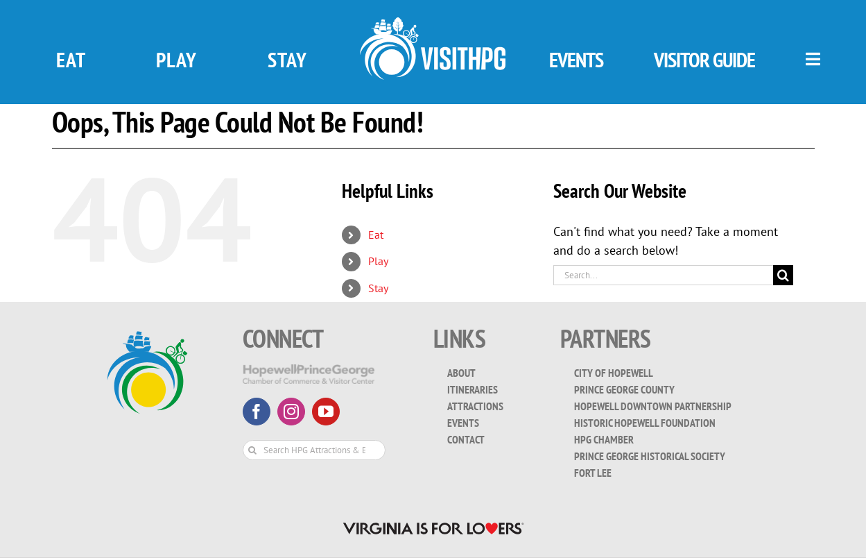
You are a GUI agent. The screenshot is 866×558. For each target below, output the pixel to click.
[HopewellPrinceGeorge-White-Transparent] (308, 370)
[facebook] (256, 411)
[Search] (783, 275)
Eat (375, 235)
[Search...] (663, 275)
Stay (378, 288)
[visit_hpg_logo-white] (432, 23)
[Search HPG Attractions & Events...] (314, 450)
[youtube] (326, 411)
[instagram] (291, 411)
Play (378, 261)
